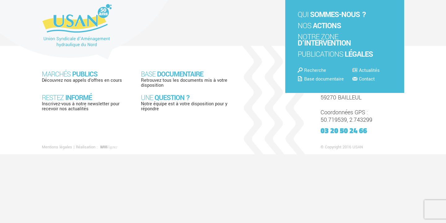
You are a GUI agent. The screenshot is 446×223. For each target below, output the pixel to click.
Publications (335, 54)
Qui (332, 15)
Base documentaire (321, 79)
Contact (363, 79)
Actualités (366, 70)
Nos (319, 26)
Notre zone (324, 40)
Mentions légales (57, 147)
